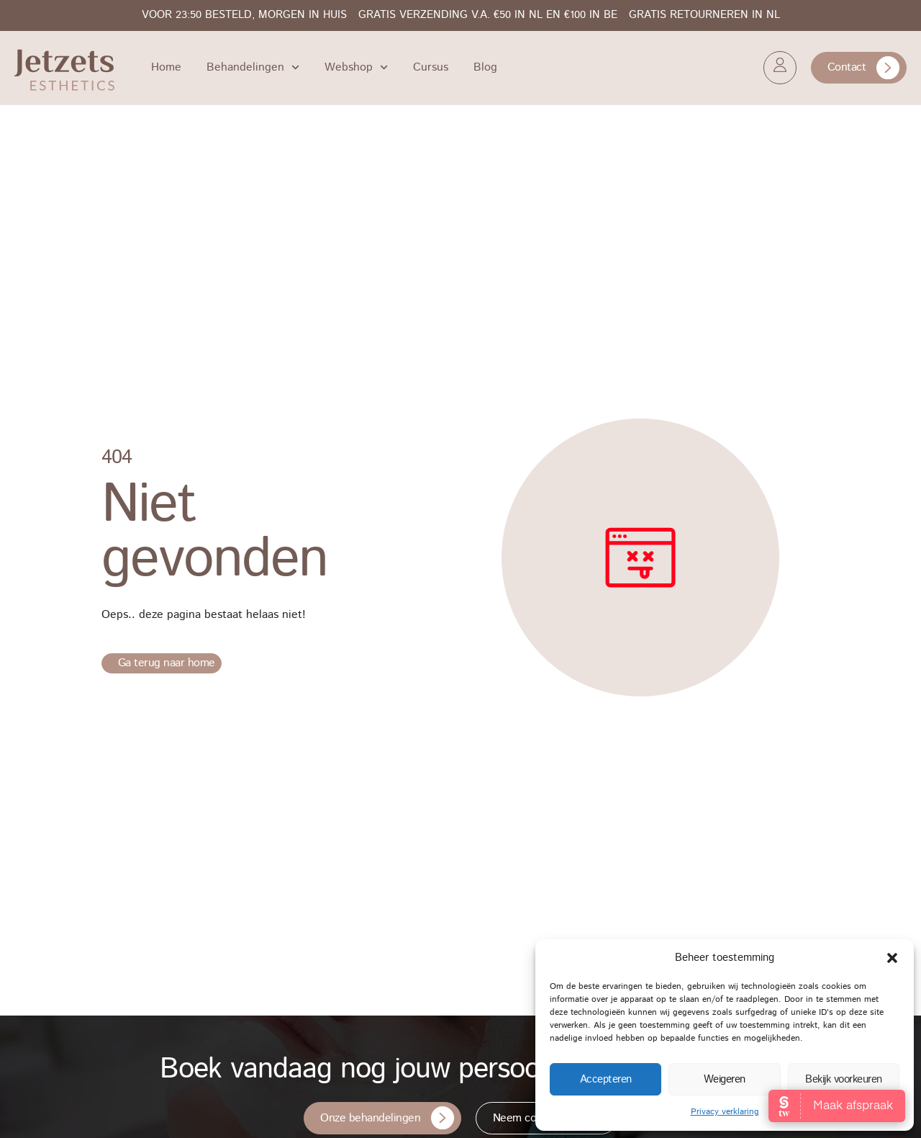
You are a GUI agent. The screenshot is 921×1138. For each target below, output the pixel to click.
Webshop (356, 67)
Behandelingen (253, 67)
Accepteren (606, 1079)
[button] (892, 958)
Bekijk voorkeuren (843, 1079)
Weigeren (724, 1079)
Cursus (430, 67)
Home (166, 67)
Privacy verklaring (725, 1112)
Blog (485, 67)
